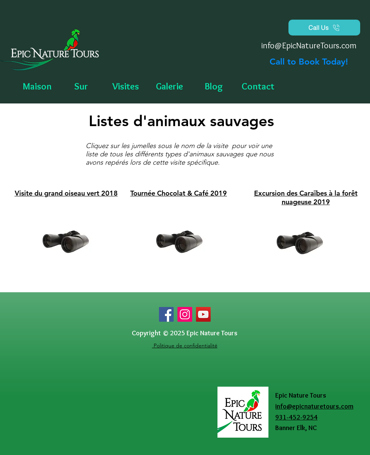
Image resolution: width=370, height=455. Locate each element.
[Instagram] (184, 314)
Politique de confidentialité (184, 345)
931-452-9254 (296, 417)
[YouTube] (203, 314)
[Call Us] (324, 27)
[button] (170, 86)
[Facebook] (166, 314)
